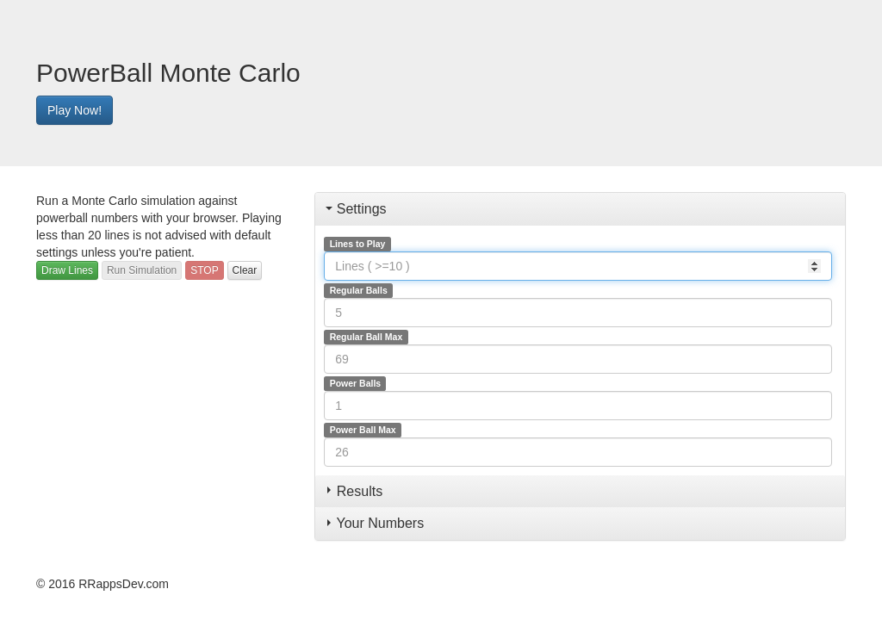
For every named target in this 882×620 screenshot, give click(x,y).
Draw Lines (67, 270)
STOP (204, 270)
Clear (245, 270)
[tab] (580, 209)
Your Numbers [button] (375, 523)
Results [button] (354, 491)
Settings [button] (356, 209)
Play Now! (74, 110)
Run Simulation (142, 270)
